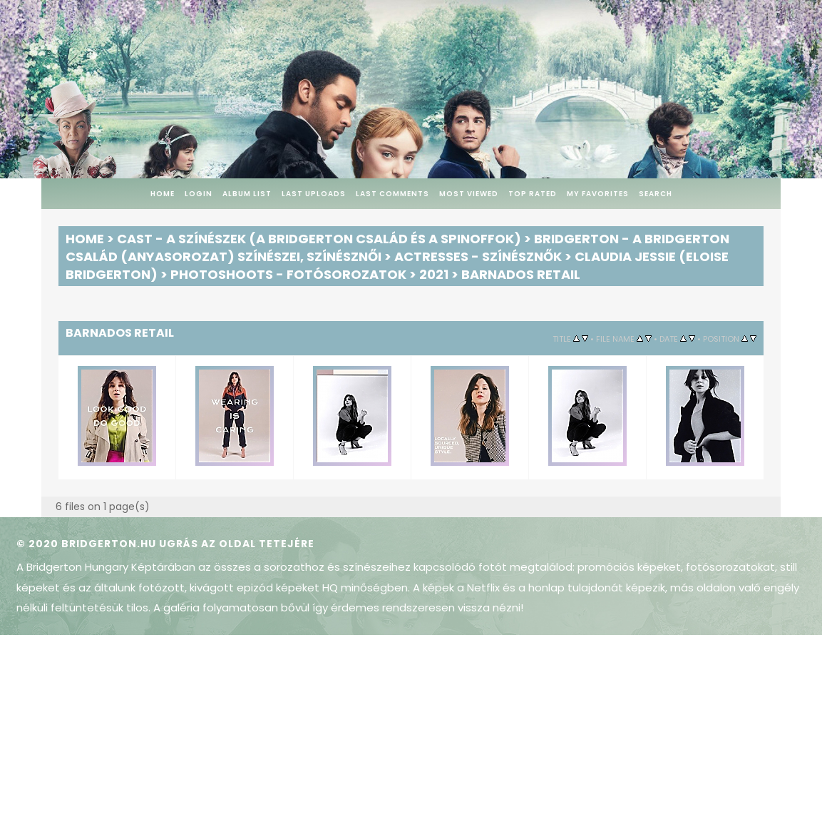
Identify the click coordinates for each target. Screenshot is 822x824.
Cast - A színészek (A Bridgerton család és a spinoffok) (319, 239)
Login (198, 193)
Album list (247, 193)
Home (162, 193)
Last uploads (314, 193)
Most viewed (468, 193)
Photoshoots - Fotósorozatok (288, 274)
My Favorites (598, 193)
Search (655, 193)
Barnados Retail (520, 274)
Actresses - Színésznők (478, 256)
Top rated (532, 193)
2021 (433, 274)
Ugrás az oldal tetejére (236, 543)
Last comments (392, 193)
